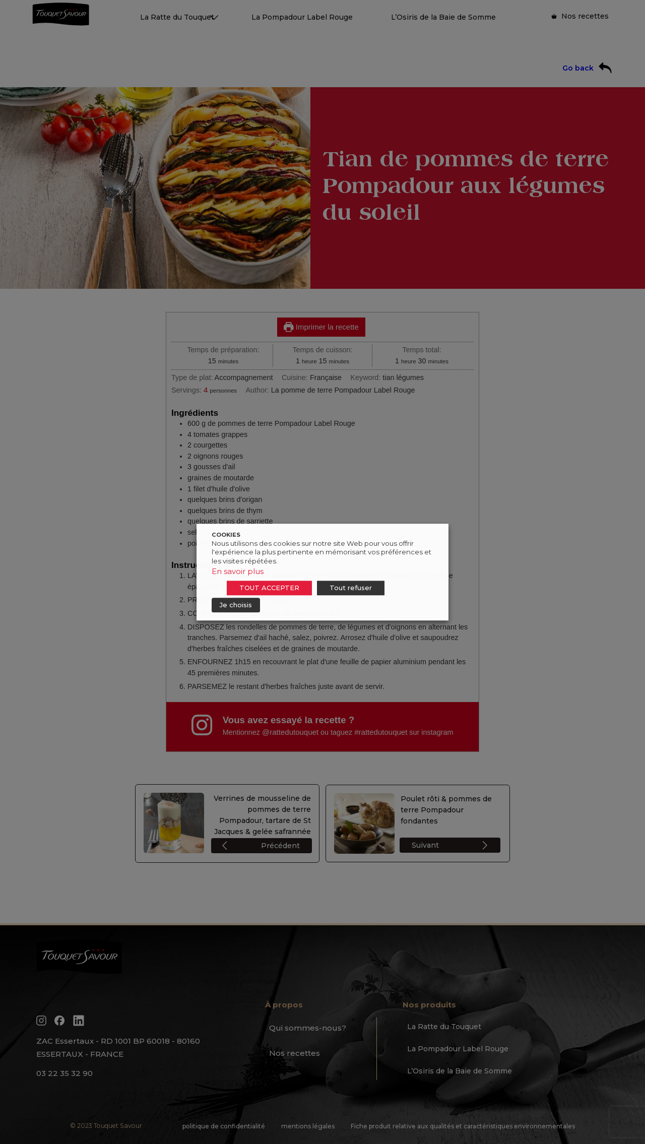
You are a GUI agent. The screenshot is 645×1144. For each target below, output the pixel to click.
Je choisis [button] (236, 605)
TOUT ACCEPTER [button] (269, 588)
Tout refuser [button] (351, 588)
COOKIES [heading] (226, 534)
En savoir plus (238, 571)
